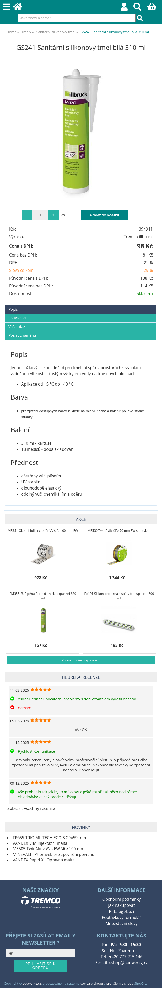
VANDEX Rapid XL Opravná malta (44, 860)
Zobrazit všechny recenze (31, 808)
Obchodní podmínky (121, 899)
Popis (13, 309)
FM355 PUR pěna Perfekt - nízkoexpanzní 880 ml (42, 595)
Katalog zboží (121, 911)
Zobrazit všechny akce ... (81, 660)
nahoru (154, 983)
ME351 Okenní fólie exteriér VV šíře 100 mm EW (43, 530)
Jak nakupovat (121, 905)
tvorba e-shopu (91, 983)
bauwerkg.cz (32, 983)
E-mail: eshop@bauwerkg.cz (121, 963)
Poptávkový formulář (121, 917)
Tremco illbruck (138, 237)
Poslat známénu (22, 335)
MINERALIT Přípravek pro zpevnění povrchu (53, 854)
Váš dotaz (16, 326)
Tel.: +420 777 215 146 (121, 957)
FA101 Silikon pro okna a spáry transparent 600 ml (119, 595)
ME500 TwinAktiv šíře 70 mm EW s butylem (119, 530)
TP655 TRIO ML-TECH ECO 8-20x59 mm (49, 838)
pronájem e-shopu (120, 983)
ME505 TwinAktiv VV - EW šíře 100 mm (48, 849)
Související (17, 317)
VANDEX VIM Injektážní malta (40, 843)
